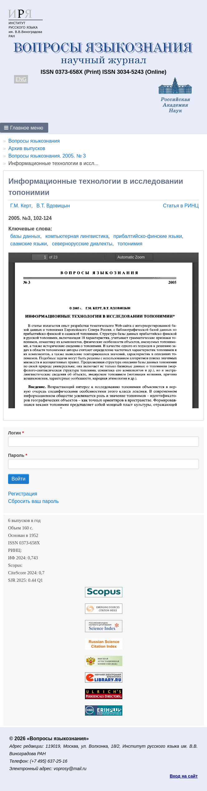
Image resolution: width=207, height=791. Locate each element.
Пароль (16, 455)
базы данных (25, 236)
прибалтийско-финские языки (148, 236)
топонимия (129, 243)
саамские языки (28, 243)
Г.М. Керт (20, 205)
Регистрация (22, 493)
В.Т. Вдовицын (53, 205)
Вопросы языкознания (34, 141)
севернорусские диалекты (82, 243)
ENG (21, 79)
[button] (24, 128)
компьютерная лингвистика (76, 236)
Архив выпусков (26, 148)
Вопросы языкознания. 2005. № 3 (47, 156)
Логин (14, 432)
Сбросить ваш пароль (33, 501)
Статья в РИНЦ (181, 205)
